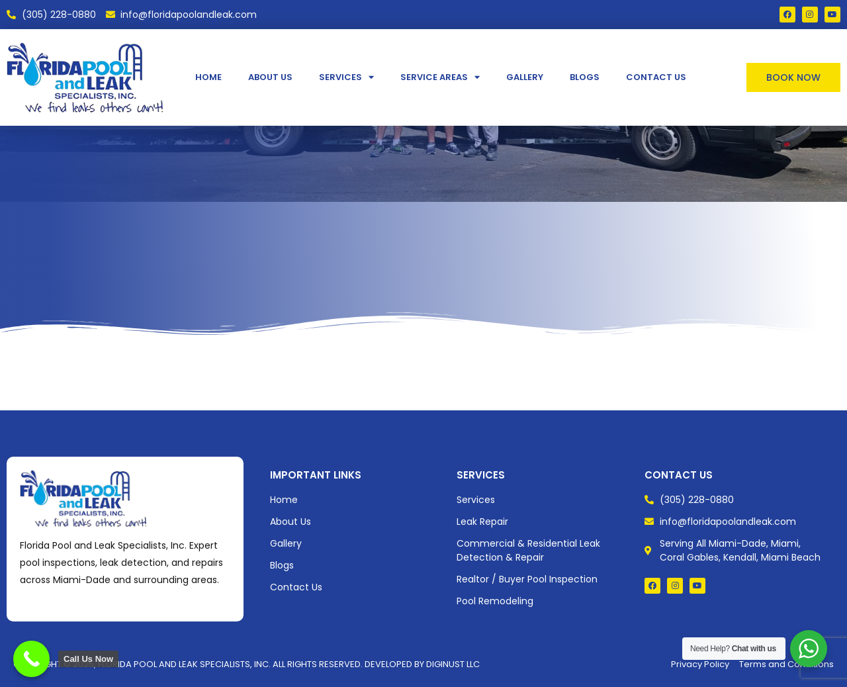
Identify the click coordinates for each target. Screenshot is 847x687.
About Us (270, 77)
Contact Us (656, 77)
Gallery (524, 77)
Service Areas (440, 77)
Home (208, 77)
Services (346, 77)
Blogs (585, 77)
